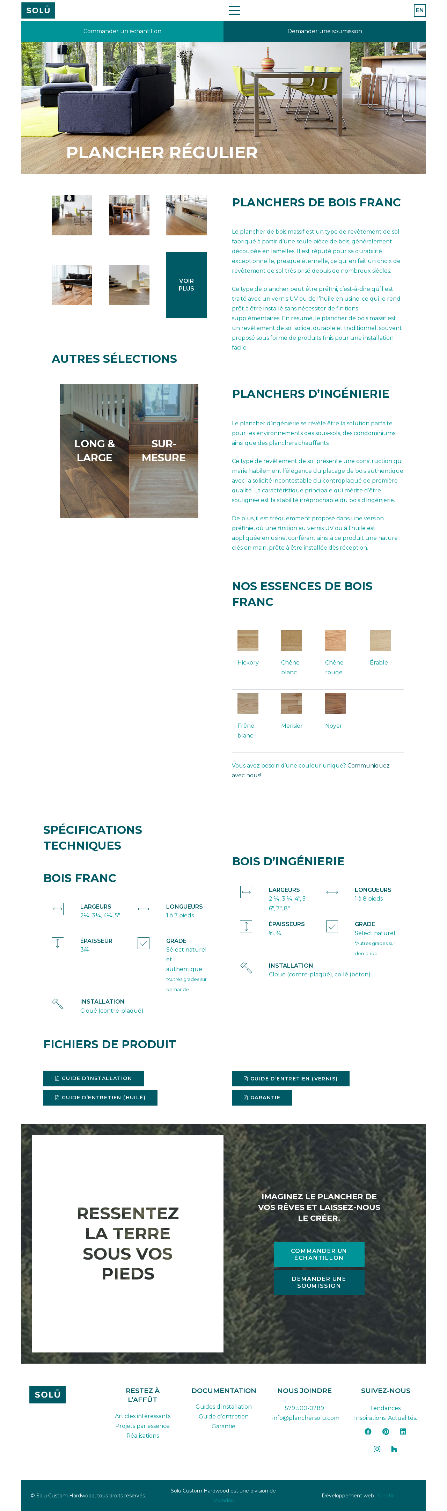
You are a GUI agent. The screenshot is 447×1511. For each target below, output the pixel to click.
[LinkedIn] (403, 1431)
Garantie (223, 1426)
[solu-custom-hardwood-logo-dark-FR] (61, 1395)
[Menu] (235, 10)
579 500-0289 (304, 1408)
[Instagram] (377, 1449)
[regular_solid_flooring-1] (72, 215)
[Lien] (122, 31)
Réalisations (142, 1435)
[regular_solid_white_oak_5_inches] (186, 215)
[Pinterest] (385, 1431)
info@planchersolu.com (305, 1418)
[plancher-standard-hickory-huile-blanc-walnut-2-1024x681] (129, 285)
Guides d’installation (224, 1406)
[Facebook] (368, 1431)
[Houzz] (394, 1449)
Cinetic (386, 1495)
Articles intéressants (142, 1416)
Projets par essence (142, 1426)
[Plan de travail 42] (38, 10)
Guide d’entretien (224, 1416)
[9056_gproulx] (72, 285)
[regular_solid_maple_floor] (129, 215)
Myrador (223, 1500)
